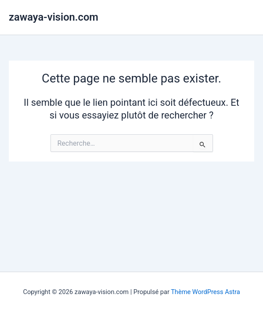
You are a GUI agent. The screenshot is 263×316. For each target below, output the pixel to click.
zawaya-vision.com (53, 17)
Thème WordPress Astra (205, 292)
